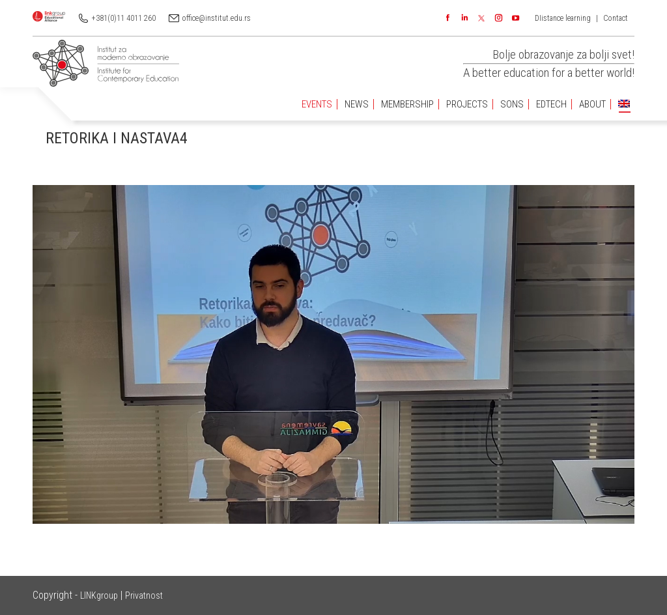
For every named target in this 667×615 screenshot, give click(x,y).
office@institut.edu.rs (216, 18)
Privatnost (144, 595)
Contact (615, 18)
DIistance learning (563, 18)
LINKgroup (99, 595)
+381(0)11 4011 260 (124, 18)
